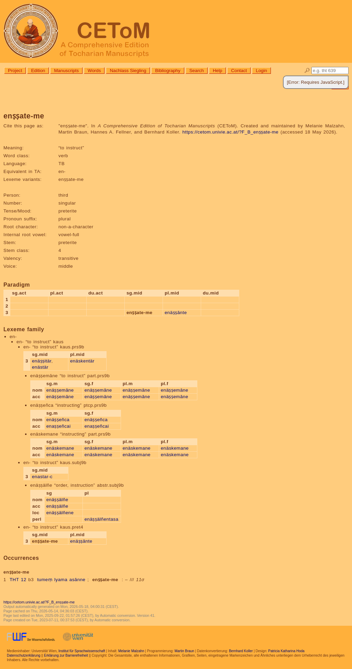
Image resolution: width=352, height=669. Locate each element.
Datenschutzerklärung (23, 655)
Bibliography (167, 70)
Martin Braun (184, 651)
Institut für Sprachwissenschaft (81, 651)
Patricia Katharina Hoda (286, 651)
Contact (239, 70)
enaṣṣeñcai (58, 426)
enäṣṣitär (42, 361)
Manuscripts (66, 70)
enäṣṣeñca (58, 419)
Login (261, 70)
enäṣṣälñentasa (102, 519)
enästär (40, 367)
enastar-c (42, 476)
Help (217, 70)
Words (94, 70)
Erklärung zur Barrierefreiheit (66, 655)
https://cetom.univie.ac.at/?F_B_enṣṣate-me (231, 132)
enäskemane (60, 448)
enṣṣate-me (105, 579)
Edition (38, 70)
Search (196, 70)
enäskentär (82, 361)
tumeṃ (44, 579)
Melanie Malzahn (131, 651)
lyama (60, 579)
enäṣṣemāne (60, 390)
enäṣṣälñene (60, 512)
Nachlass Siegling (128, 70)
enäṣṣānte (176, 312)
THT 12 (18, 579)
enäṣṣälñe (57, 499)
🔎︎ (307, 70)
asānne (77, 579)
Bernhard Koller (241, 651)
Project (15, 70)
